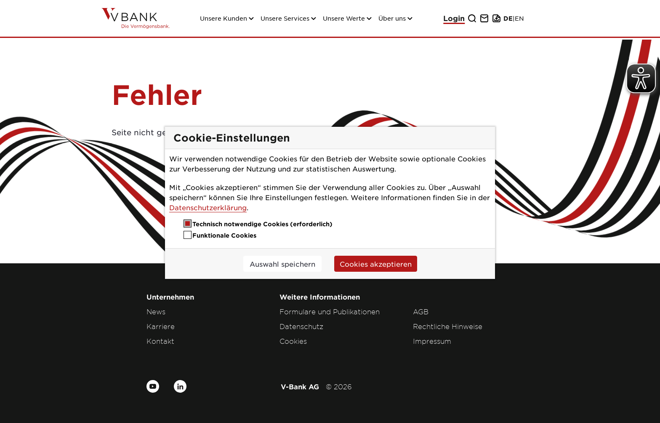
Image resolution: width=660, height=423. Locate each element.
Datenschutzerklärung (208, 207)
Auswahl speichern (282, 264)
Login (454, 18)
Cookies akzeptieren (376, 264)
